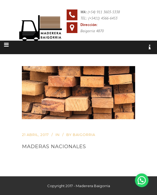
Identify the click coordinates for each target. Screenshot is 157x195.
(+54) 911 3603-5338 (104, 11)
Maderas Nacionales (54, 146)
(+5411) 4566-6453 (102, 18)
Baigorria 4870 (92, 30)
